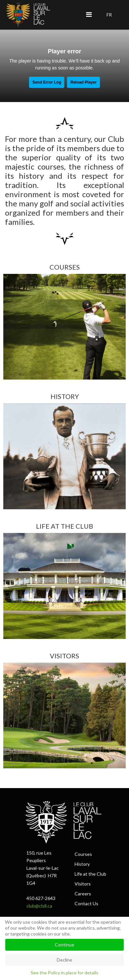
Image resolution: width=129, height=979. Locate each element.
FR (109, 14)
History (82, 864)
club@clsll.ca (39, 906)
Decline (64, 960)
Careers (83, 893)
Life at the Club (90, 874)
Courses (83, 854)
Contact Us (86, 903)
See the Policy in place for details (64, 972)
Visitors (83, 883)
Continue (64, 944)
